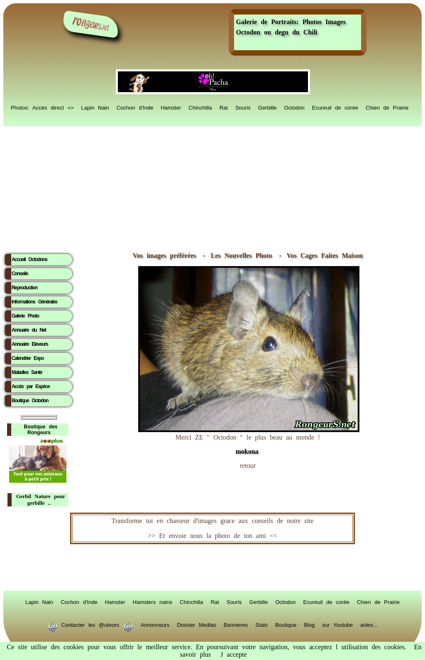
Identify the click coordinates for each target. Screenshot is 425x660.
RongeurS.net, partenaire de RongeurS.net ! (212, 567)
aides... (369, 624)
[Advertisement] (212, 187)
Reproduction (24, 288)
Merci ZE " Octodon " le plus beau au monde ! (248, 440)
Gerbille (267, 107)
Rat (224, 107)
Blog (309, 624)
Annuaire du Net (29, 330)
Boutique (285, 624)
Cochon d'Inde (135, 107)
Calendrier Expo (28, 358)
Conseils (20, 273)
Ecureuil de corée (335, 107)
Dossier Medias (196, 624)
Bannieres (236, 624)
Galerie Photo (25, 316)
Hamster (171, 107)
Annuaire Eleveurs (30, 344)
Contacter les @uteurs (90, 624)
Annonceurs (155, 624)
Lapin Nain (95, 107)
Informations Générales (34, 302)
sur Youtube (337, 624)
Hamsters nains (152, 601)
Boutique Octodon (30, 400)
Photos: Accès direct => (42, 107)
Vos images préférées (164, 255)
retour (248, 465)
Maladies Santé (27, 372)
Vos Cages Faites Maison (323, 255)
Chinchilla (200, 107)
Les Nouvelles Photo (243, 255)
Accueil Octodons (29, 259)
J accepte (233, 654)
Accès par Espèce (30, 386)
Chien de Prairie (387, 107)
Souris (243, 107)
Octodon (294, 107)
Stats (261, 624)
